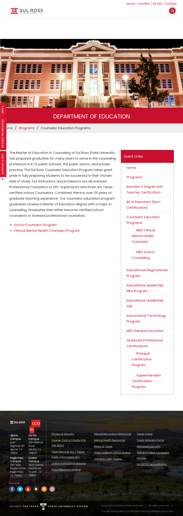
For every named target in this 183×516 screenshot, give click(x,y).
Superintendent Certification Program (146, 381)
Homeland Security (148, 446)
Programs (27, 128)
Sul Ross (171, 4)
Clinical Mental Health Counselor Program (47, 230)
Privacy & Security (63, 434)
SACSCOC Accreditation (152, 464)
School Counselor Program (35, 225)
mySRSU (144, 4)
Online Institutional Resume (69, 463)
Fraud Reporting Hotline (66, 470)
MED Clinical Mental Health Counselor (143, 236)
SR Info (157, 4)
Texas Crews (144, 434)
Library (130, 4)
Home (8, 128)
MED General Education (145, 331)
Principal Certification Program (142, 359)
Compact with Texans (108, 459)
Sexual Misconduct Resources (112, 434)
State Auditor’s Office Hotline (112, 453)
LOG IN (34, 427)
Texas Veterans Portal (150, 440)
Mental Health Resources (109, 440)
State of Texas (103, 446)
